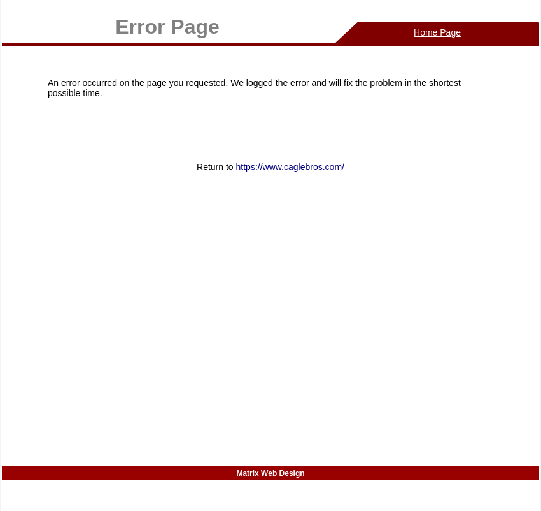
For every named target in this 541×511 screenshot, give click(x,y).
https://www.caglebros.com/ (290, 167)
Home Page (437, 32)
